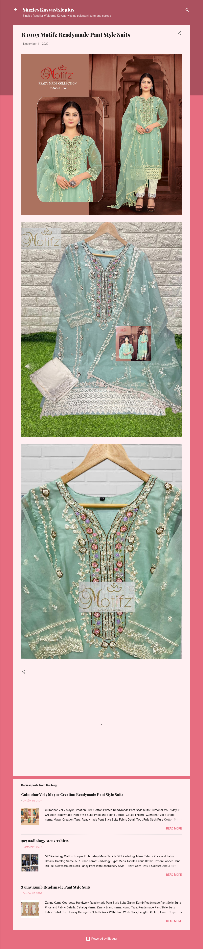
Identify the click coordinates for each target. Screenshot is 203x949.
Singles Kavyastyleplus (48, 9)
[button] (179, 34)
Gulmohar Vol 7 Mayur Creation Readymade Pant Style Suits (72, 794)
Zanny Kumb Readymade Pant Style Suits (56, 887)
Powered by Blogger (101, 938)
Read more (174, 828)
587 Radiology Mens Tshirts (45, 840)
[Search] (187, 11)
